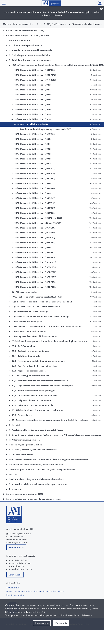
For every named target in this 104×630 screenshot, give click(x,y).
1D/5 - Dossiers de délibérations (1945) (33, 193)
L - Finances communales (21, 454)
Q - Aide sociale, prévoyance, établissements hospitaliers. (36, 479)
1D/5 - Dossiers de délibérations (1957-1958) (35, 227)
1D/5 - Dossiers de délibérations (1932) (33, 148)
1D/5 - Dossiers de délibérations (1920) (33, 84)
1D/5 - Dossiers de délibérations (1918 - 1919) (35, 79)
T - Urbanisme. (15, 489)
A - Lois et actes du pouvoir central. (26, 45)
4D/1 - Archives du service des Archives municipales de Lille (40, 380)
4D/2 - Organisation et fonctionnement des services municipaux (42, 385)
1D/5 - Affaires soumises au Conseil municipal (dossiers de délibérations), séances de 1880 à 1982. (58, 65)
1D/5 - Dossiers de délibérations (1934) (33, 158)
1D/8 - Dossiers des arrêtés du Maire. (29, 331)
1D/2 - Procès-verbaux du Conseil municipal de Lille (36, 306)
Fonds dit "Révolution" (20, 40)
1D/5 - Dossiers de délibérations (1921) (32, 89)
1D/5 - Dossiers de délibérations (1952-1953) (35, 212)
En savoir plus (41, 623)
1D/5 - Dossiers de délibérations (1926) (33, 114)
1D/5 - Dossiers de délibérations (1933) (33, 153)
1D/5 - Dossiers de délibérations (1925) (33, 109)
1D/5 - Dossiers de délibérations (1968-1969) (35, 257)
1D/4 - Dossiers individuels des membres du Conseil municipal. (41, 316)
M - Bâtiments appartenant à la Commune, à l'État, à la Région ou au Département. (49, 459)
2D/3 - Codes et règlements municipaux (30, 351)
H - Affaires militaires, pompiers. (24, 439)
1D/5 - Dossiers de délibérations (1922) (33, 94)
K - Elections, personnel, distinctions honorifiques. (33, 449)
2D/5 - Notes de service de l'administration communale (38, 360)
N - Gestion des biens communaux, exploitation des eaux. (36, 464)
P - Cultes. (13, 474)
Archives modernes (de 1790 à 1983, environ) (27, 35)
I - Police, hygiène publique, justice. (25, 444)
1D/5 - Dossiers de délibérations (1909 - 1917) (35, 74)
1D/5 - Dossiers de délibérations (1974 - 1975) (35, 272)
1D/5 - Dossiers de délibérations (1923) (33, 99)
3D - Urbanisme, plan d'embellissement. (30, 375)
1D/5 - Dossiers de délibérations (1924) (32, 104)
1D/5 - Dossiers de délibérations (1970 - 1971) (35, 262)
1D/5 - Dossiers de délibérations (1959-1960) (35, 232)
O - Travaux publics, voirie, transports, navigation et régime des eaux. (42, 469)
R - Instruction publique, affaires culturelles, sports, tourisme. (38, 484)
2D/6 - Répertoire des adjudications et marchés (34, 365)
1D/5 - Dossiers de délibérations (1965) (33, 247)
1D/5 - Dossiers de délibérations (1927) (33, 119)
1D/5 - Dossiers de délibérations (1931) (32, 143)
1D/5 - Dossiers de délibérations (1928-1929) (35, 134)
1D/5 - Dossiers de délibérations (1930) (33, 138)
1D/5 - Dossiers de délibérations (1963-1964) (35, 242)
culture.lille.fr (12, 587)
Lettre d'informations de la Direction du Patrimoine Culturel (35, 591)
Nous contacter (16, 547)
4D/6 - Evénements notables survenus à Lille (32, 405)
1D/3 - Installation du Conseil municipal (30, 311)
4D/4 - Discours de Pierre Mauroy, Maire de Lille (34, 395)
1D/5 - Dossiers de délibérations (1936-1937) (35, 168)
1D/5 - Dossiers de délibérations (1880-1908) (35, 69)
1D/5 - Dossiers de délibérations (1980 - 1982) (35, 286)
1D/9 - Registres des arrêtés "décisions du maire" (35, 336)
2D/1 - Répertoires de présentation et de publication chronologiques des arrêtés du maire (54, 341)
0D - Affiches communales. (24, 291)
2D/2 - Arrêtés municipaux (24, 346)
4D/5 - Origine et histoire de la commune (31, 400)
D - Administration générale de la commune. (30, 60)
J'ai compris (61, 623)
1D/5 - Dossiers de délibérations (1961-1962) (35, 237)
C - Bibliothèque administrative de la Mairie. (30, 55)
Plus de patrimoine (15, 595)
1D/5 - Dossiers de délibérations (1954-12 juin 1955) (38, 217)
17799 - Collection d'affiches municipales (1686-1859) (37, 296)
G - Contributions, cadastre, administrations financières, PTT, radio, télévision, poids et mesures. (55, 434)
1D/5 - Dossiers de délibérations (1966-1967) (35, 252)
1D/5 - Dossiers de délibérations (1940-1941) (35, 178)
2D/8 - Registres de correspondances (29, 370)
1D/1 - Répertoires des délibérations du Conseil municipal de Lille (42, 301)
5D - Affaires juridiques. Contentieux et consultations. (37, 410)
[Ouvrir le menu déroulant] (4, 3)
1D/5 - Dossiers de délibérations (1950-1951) (35, 208)
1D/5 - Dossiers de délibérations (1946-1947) (35, 198)
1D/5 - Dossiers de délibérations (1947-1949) (35, 203)
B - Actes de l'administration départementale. (31, 50)
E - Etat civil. (14, 424)
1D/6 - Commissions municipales (27, 321)
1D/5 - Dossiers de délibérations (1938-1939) (35, 173)
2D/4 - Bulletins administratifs (26, 355)
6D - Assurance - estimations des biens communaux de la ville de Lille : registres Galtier (53, 420)
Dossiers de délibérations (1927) (32, 124)
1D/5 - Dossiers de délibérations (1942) (33, 183)
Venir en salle (15, 574)
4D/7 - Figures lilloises (22, 415)
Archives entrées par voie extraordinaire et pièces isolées (33, 498)
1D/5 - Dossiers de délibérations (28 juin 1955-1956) (38, 222)
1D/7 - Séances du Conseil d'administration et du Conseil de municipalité (46, 326)
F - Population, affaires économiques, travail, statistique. (36, 429)
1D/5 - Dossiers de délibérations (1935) (33, 163)
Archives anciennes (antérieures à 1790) (25, 30)
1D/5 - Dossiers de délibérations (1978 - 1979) (35, 281)
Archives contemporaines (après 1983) (24, 494)
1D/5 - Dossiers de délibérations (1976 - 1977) (35, 277)
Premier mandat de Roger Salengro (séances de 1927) (45, 129)
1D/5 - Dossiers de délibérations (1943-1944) (35, 188)
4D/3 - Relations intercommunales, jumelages (33, 390)
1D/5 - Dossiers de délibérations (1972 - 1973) (35, 267)
